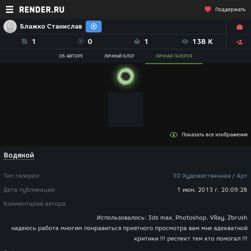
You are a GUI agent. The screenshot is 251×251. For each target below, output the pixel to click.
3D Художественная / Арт (210, 176)
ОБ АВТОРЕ (71, 56)
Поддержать (225, 9)
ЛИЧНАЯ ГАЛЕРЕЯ (174, 56)
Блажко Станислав (51, 26)
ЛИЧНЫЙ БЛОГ (119, 56)
